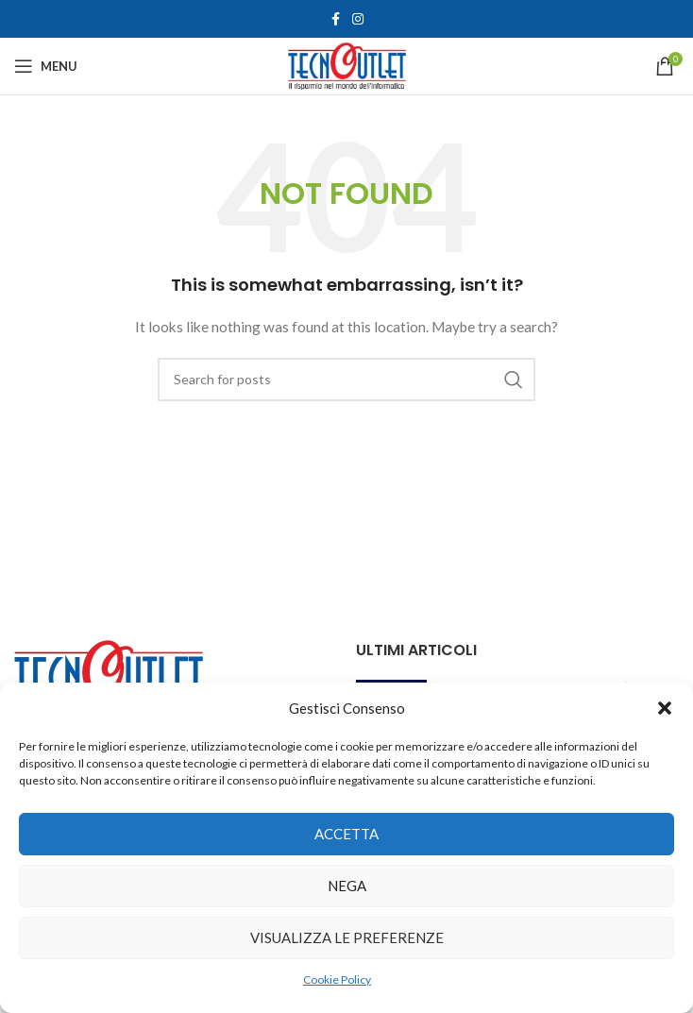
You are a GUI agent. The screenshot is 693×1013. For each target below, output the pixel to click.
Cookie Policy (337, 979)
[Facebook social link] (335, 19)
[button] (664, 708)
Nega (347, 885)
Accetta (346, 833)
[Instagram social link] (357, 19)
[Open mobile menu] (46, 66)
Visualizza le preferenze (347, 937)
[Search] (346, 379)
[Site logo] (347, 65)
